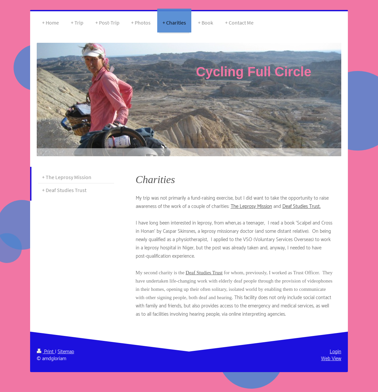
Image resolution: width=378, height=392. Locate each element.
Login (335, 352)
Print (46, 352)
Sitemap (66, 352)
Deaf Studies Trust (204, 272)
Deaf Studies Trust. (301, 206)
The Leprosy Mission (251, 206)
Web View (331, 359)
